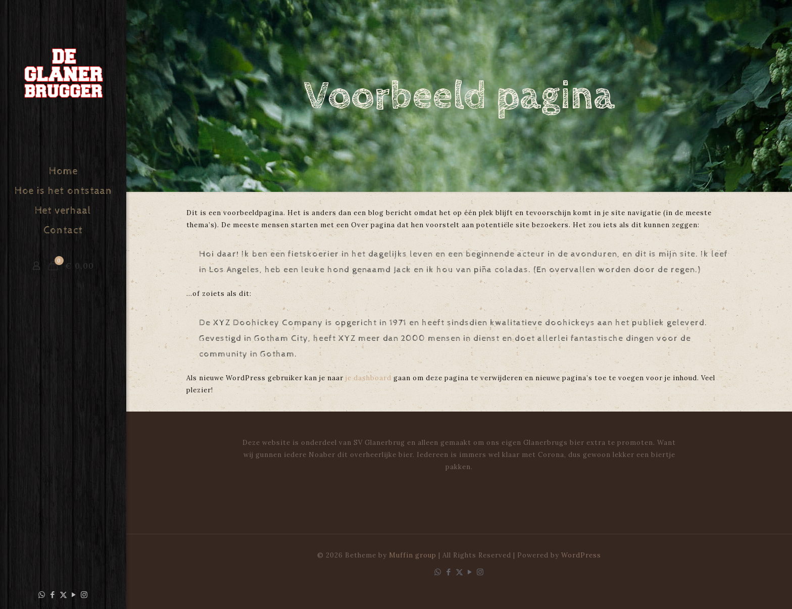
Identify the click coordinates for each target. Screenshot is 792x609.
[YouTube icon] (74, 594)
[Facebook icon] (53, 594)
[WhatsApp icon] (42, 594)
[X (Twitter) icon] (63, 594)
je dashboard (368, 378)
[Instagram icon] (84, 594)
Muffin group (412, 555)
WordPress (581, 555)
